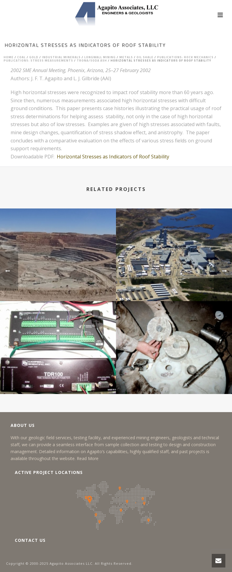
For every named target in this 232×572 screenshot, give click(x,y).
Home (9, 57)
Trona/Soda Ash (92, 60)
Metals (126, 57)
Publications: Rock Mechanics (185, 57)
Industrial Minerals (61, 57)
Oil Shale (145, 57)
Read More (87, 458)
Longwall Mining (100, 57)
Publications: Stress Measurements (38, 60)
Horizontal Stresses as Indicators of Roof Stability (113, 156)
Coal (21, 57)
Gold (33, 57)
